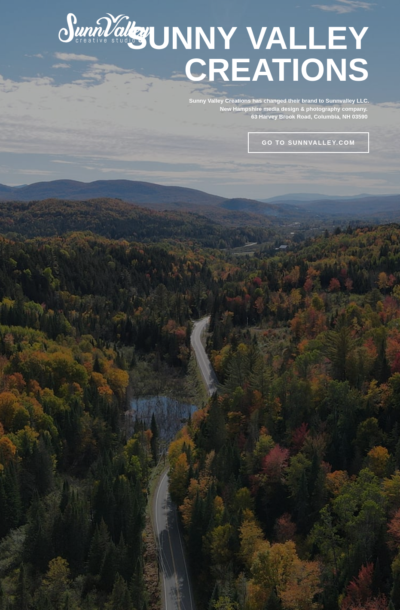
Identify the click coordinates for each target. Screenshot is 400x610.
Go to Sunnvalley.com (308, 142)
